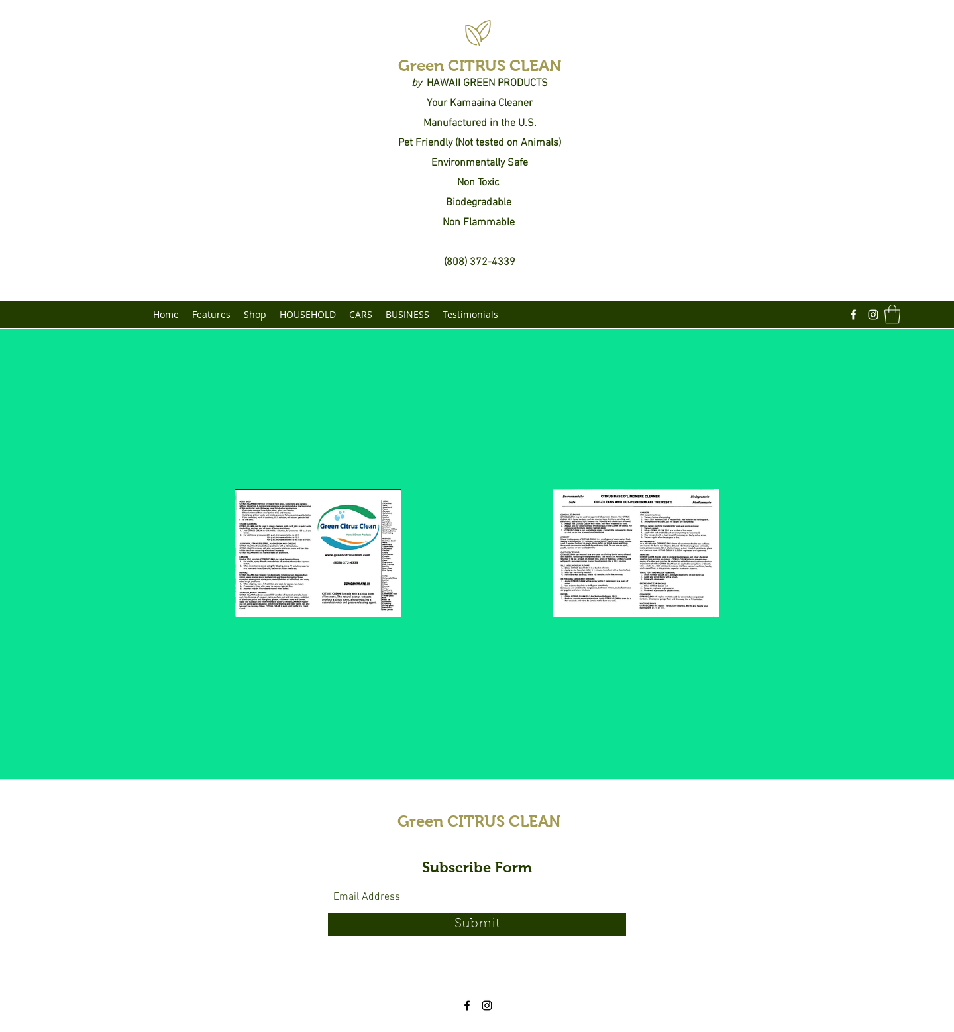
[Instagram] (873, 314)
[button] (892, 314)
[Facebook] (853, 314)
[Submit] (477, 924)
